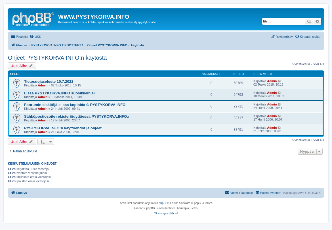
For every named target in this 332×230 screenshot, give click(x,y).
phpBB (163, 203)
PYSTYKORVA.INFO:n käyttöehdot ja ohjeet (63, 128)
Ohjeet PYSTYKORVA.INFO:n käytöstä (57, 58)
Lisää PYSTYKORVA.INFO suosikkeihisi (59, 93)
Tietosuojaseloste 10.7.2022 (48, 81)
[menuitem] (35, 36)
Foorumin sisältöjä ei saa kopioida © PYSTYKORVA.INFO (74, 105)
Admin (42, 85)
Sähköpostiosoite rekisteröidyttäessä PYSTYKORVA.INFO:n (77, 116)
